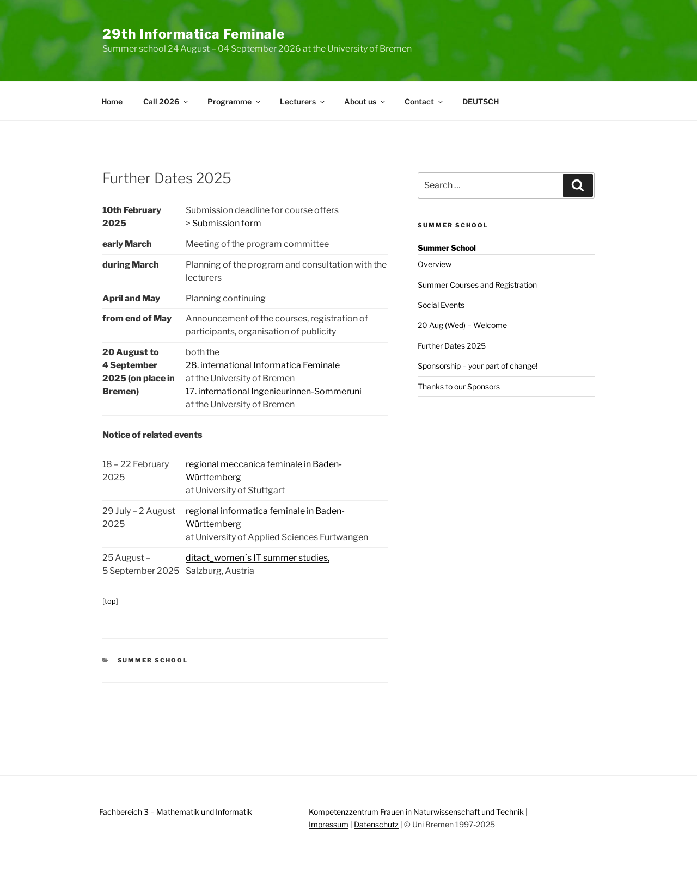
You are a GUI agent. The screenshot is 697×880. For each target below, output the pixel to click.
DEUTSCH (480, 101)
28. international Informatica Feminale (263, 365)
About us (365, 101)
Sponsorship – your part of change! (477, 365)
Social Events (441, 304)
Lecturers (303, 101)
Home (112, 101)
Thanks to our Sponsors (459, 386)
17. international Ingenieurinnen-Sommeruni (274, 391)
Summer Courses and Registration (477, 284)
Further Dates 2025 (452, 345)
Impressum (328, 824)
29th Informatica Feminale (193, 34)
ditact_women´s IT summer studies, (257, 558)
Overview (434, 264)
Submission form (226, 223)
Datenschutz (376, 824)
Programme (234, 101)
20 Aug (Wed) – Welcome (462, 325)
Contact (424, 101)
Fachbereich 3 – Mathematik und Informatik (175, 811)
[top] (110, 601)
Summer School (153, 660)
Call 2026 (166, 101)
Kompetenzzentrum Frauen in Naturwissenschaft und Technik (416, 811)
